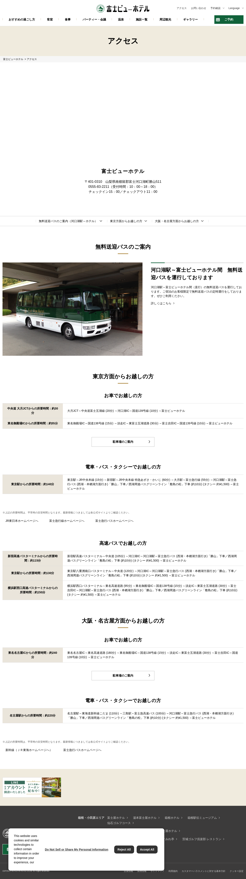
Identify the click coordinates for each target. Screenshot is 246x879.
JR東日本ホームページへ (21, 520)
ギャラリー (190, 19)
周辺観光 (165, 19)
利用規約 (173, 871)
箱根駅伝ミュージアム (202, 817)
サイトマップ (157, 871)
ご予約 (228, 19)
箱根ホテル (172, 817)
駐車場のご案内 (123, 441)
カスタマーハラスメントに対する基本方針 (203, 871)
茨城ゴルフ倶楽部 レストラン (201, 839)
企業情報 (128, 871)
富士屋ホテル (116, 817)
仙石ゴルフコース (119, 823)
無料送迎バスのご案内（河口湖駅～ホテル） (68, 221)
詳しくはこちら (161, 303)
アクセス (182, 8)
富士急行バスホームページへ (114, 520)
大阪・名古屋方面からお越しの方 (177, 221)
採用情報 (141, 871)
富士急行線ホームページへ (66, 520)
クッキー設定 (236, 871)
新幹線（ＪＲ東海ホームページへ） (28, 750)
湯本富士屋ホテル (145, 817)
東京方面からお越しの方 (126, 221)
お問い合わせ (198, 8)
